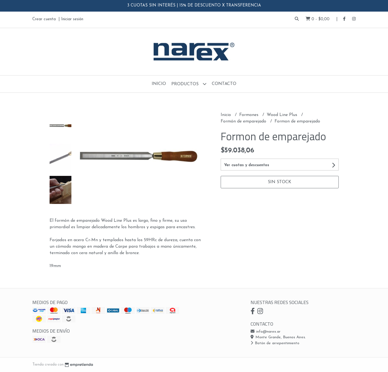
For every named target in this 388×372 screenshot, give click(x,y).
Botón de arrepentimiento (275, 343)
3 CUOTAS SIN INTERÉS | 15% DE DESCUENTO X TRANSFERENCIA (194, 6)
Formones (249, 115)
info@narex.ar (265, 332)
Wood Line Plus (283, 115)
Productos (188, 84)
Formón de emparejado (244, 121)
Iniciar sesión (72, 19)
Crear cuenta (44, 19)
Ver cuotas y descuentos (246, 165)
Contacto (224, 84)
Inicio (159, 84)
